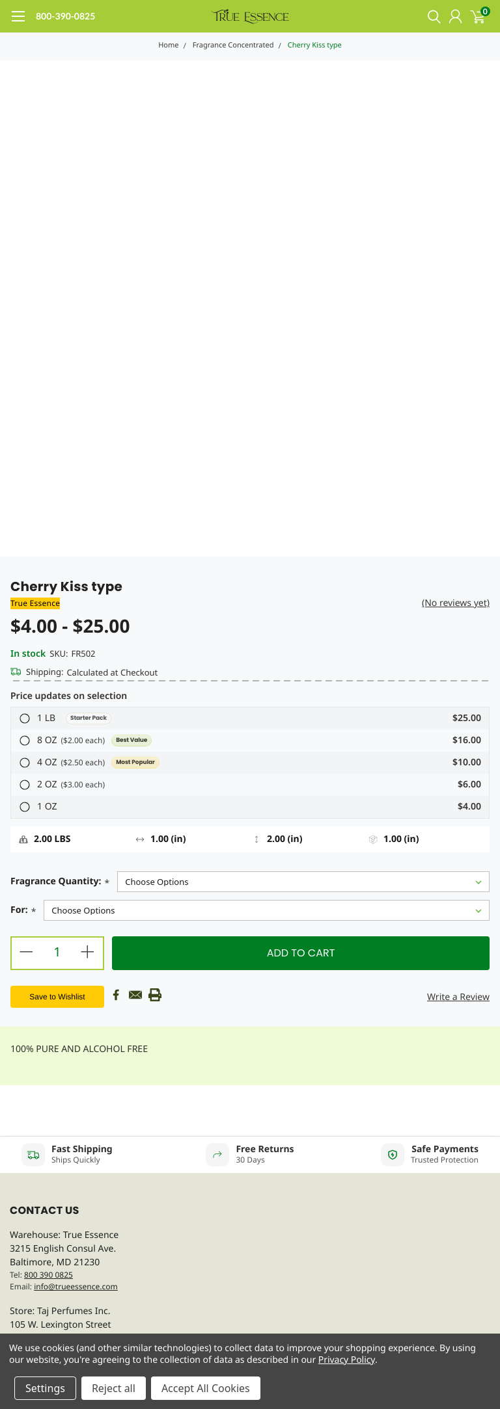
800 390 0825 (48, 1274)
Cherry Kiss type (315, 45)
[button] (250, 718)
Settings (45, 1388)
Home (168, 45)
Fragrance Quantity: (59, 882)
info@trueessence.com (76, 1286)
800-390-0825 (65, 15)
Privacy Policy (346, 1360)
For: (23, 911)
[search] (431, 16)
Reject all (113, 1388)
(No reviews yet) (456, 603)
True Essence (35, 603)
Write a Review (458, 997)
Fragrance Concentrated (233, 45)
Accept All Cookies (205, 1388)
